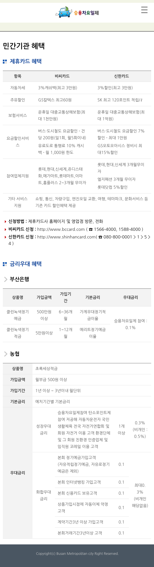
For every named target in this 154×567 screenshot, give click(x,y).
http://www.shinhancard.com (66, 237)
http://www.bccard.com (61, 229)
